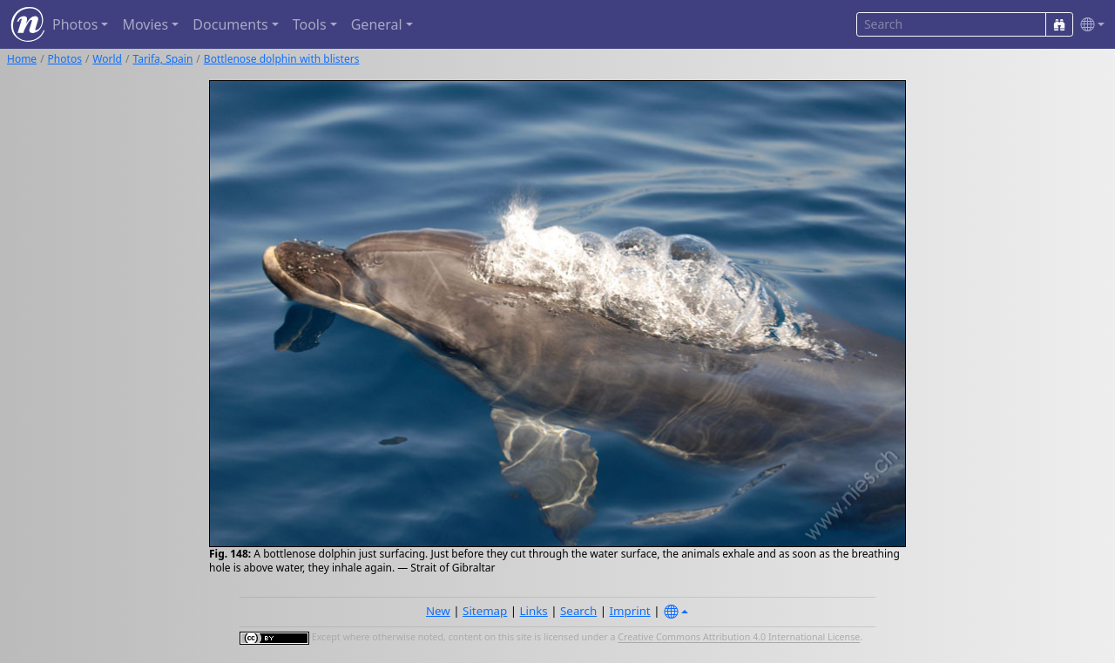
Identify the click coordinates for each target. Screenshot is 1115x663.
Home (22, 58)
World (107, 58)
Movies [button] (145, 24)
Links (534, 611)
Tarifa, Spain (162, 58)
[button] (1089, 25)
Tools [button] (310, 24)
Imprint (630, 611)
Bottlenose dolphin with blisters (282, 58)
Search (578, 611)
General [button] (376, 24)
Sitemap (485, 611)
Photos (65, 58)
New (438, 611)
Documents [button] (230, 24)
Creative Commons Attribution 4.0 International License (739, 638)
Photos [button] (75, 24)
